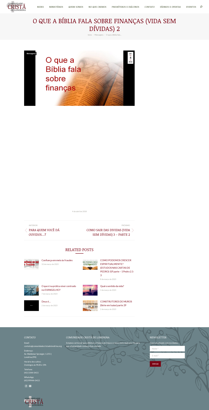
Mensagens (31, 54)
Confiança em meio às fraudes (57, 260)
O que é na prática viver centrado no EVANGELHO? (59, 288)
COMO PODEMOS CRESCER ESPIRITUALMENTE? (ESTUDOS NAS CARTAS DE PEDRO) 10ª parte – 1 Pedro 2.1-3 (117, 268)
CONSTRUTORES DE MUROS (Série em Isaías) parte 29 (116, 303)
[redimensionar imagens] (31, 264)
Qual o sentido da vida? (112, 286)
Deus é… (46, 301)
